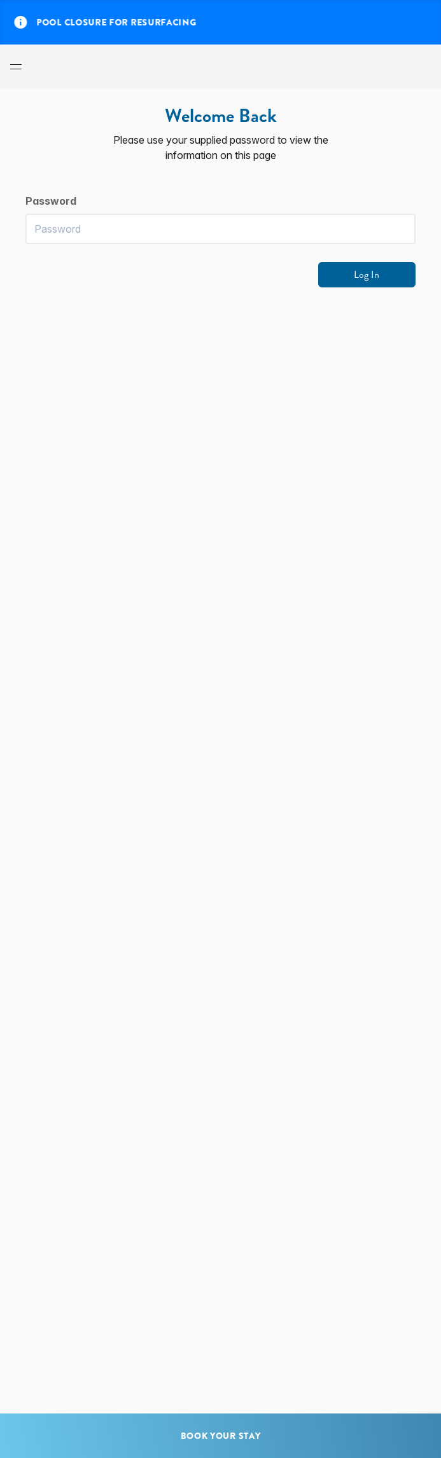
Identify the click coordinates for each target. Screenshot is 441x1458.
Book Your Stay (221, 1435)
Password (50, 201)
